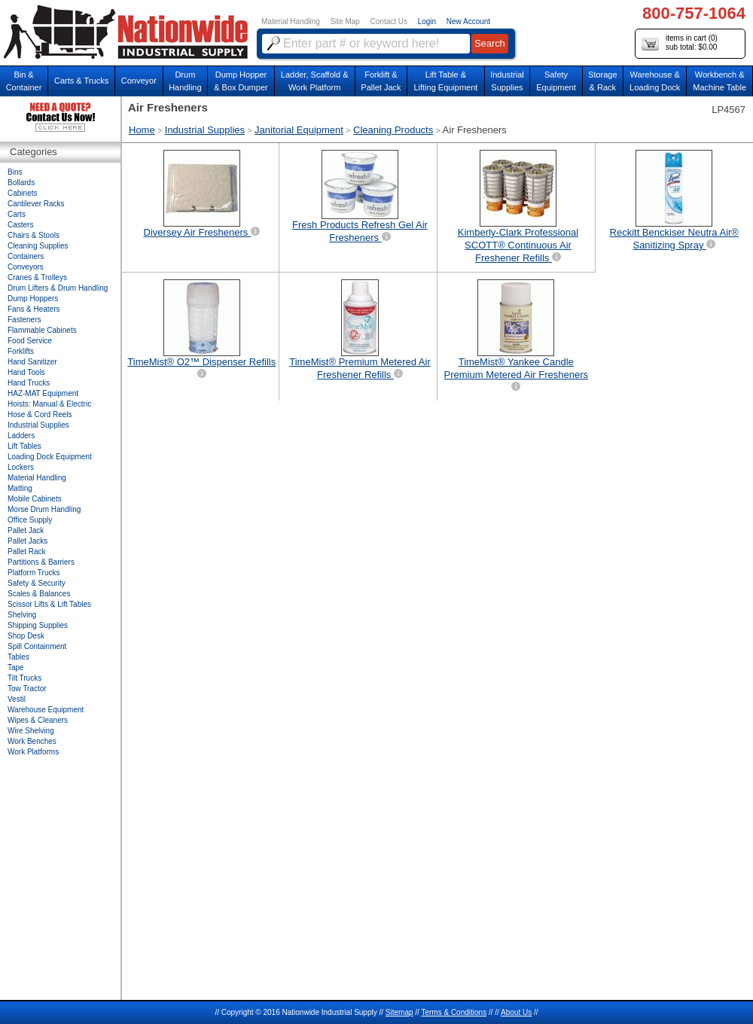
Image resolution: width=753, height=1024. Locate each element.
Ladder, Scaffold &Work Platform (315, 81)
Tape (16, 667)
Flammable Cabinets (42, 330)
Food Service (30, 341)
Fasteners (24, 319)
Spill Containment (37, 646)
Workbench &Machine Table (719, 81)
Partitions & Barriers (41, 562)
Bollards (21, 182)
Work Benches (32, 741)
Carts (17, 214)
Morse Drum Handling (44, 509)
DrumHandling (185, 81)
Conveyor (139, 80)
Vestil (17, 699)
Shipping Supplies (38, 625)
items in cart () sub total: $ (680, 43)
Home (142, 130)
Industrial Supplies (205, 130)
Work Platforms (33, 752)
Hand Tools (26, 372)
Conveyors (26, 267)
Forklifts (21, 351)
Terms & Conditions (453, 1012)
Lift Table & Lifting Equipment (445, 81)
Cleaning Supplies (38, 246)
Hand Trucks (29, 383)
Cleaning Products (393, 130)
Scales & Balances (39, 594)
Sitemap (399, 1012)
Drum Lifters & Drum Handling (58, 288)
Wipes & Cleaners (38, 720)
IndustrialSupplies (507, 81)
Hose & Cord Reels (40, 414)
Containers (26, 256)
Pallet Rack (27, 551)
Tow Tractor (27, 688)
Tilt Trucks (24, 678)
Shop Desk (26, 636)
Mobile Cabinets (35, 499)
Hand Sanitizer (32, 362)
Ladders (21, 435)
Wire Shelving (31, 731)
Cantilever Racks (36, 204)
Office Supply (30, 520)
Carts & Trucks (81, 80)
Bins (15, 172)
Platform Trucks (33, 572)
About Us (516, 1012)
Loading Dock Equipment (50, 457)
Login (427, 21)
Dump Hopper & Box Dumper (241, 81)
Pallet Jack (26, 530)
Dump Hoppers (33, 298)
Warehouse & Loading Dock (655, 81)
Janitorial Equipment (299, 130)
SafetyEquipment (556, 81)
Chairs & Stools (33, 235)
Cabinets (22, 193)
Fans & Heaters (33, 309)
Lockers (21, 467)
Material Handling (290, 21)
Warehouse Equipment (46, 710)
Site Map (344, 21)
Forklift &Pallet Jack (381, 81)
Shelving (22, 615)
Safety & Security (37, 583)
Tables (18, 657)
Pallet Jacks (27, 541)
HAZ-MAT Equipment (43, 393)
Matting (20, 488)
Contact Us (388, 21)
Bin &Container (24, 81)
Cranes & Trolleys (37, 277)
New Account (468, 21)
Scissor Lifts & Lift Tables (49, 604)
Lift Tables (24, 446)
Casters (20, 225)
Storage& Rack (602, 81)
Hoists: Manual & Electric (49, 404)
